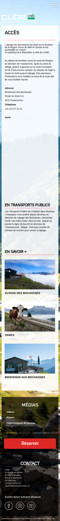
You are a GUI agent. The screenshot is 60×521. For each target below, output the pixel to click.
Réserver (30, 443)
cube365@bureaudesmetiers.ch (17, 486)
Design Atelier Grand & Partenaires (32, 518)
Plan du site (50, 518)
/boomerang (14, 518)
